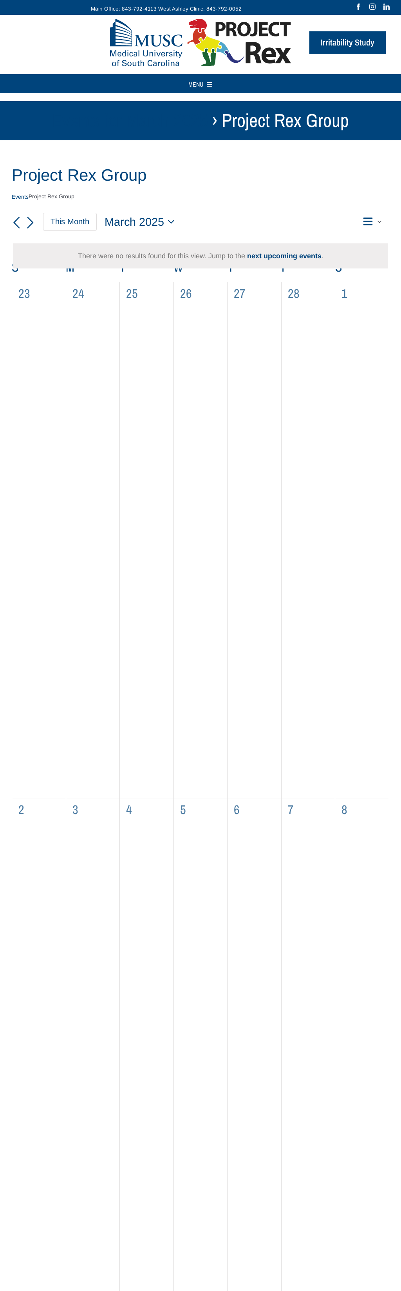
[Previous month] (16, 222)
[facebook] (358, 7)
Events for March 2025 (130, 120)
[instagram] (372, 7)
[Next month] (30, 222)
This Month (70, 221)
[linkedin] (386, 7)
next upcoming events (284, 256)
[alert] (200, 255)
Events (20, 197)
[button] (348, 221)
